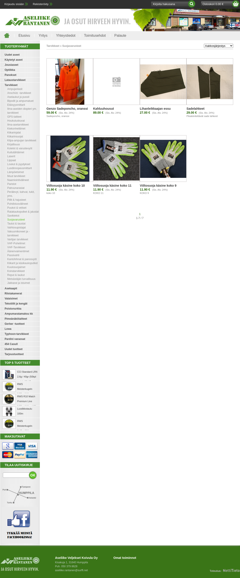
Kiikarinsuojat (15, 136)
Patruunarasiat (15, 188)
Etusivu (24, 35)
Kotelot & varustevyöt (19, 148)
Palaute (120, 35)
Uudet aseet (12, 54)
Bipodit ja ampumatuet (20, 100)
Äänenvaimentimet (18, 251)
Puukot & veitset (16, 207)
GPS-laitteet (14, 116)
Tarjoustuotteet (14, 354)
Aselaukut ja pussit (18, 96)
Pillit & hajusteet (16, 199)
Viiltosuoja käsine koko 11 (112, 185)
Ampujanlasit (14, 89)
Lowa (8, 328)
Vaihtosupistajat (16, 227)
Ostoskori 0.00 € (213, 4)
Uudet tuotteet (13, 349)
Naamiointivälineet (18, 180)
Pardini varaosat (15, 339)
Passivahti (13, 255)
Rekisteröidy (41, 4)
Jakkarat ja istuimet (18, 282)
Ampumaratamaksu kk (19, 313)
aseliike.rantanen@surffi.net (71, 570)
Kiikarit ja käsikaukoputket (22, 263)
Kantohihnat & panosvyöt (22, 259)
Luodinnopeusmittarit (19, 168)
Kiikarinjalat (14, 132)
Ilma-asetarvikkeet (18, 124)
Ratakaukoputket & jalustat (23, 211)
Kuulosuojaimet (16, 267)
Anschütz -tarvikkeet (19, 93)
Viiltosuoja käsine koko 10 (65, 185)
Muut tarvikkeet (16, 176)
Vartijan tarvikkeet (17, 239)
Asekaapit (11, 288)
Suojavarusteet (16, 219)
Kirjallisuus (13, 144)
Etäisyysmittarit (16, 104)
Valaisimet (11, 298)
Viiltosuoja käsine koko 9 (158, 185)
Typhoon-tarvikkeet (17, 333)
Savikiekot (13, 215)
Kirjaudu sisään (14, 4)
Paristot (11, 184)
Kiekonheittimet (16, 128)
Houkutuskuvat (16, 120)
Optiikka (10, 69)
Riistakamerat (13, 293)
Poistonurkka (13, 308)
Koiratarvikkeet (16, 271)
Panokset (10, 75)
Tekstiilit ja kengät (16, 303)
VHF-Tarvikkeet (16, 247)
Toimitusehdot (95, 35)
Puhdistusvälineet (17, 203)
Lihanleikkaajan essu (155, 108)
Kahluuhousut (103, 108)
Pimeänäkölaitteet (16, 318)
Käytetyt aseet (13, 59)
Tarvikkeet (11, 85)
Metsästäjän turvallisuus (21, 279)
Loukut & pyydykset (18, 164)
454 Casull (11, 344)
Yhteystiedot (65, 35)
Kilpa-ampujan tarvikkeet (21, 140)
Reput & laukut (16, 275)
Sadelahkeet (195, 108)
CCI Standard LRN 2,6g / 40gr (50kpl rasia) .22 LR (27, 376)
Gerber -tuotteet (15, 323)
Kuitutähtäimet (15, 152)
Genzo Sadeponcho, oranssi (67, 108)
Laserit (11, 156)
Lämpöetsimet (15, 172)
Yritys (43, 35)
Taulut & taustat (16, 223)
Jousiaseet (11, 64)
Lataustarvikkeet (15, 80)
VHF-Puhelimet (16, 243)
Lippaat (11, 160)
